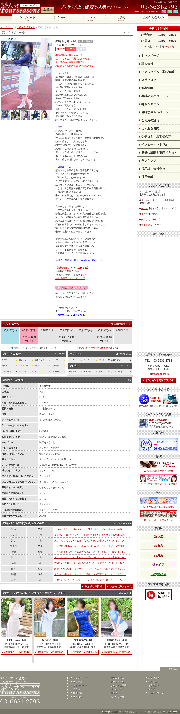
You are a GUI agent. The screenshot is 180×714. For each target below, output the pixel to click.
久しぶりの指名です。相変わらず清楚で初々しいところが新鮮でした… (90, 557)
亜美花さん (146, 225)
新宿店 (158, 546)
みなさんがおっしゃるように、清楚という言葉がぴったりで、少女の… (90, 574)
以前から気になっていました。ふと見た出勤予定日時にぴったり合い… (90, 580)
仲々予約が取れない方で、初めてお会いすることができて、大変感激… (90, 546)
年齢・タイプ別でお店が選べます (158, 516)
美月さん (145, 219)
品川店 (158, 555)
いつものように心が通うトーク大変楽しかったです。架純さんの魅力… (90, 529)
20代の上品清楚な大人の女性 (158, 466)
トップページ (7, 27)
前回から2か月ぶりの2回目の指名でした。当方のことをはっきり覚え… (90, 563)
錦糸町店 (158, 564)
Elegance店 (158, 574)
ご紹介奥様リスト (26, 27)
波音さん (145, 200)
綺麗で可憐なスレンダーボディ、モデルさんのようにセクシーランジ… (90, 568)
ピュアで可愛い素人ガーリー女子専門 (158, 480)
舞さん (144, 208)
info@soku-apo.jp (160, 374)
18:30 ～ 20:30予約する (104, 339)
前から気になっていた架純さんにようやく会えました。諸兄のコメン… (90, 552)
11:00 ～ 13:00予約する (66, 339)
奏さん (144, 214)
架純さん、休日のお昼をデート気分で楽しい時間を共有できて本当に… (90, 535)
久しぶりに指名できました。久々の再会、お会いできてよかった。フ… (90, 540)
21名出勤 (169, 46)
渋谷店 (158, 536)
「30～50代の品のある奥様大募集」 (158, 502)
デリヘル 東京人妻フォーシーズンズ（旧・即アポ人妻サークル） (140, 712)
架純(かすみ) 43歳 (158, 420)
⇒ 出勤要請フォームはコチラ (70, 278)
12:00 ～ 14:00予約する (29, 339)
